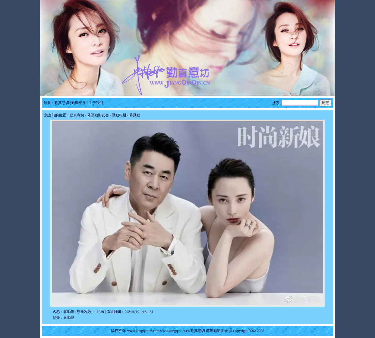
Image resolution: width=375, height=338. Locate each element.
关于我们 (96, 103)
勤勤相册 (78, 103)
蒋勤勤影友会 (98, 115)
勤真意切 (62, 103)
